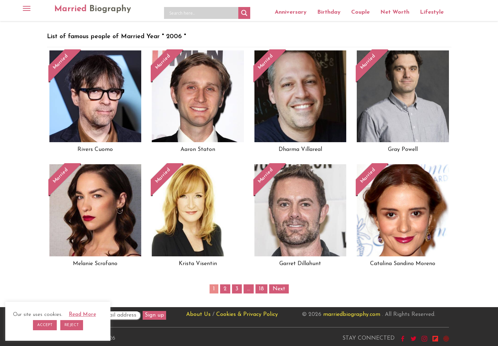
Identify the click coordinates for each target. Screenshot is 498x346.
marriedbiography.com (351, 314)
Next (279, 289)
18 (261, 289)
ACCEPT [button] (45, 325)
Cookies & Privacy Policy (247, 314)
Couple (360, 12)
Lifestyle (432, 12)
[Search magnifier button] (244, 13)
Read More (82, 314)
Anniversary (291, 12)
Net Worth (394, 12)
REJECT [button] (71, 325)
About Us (198, 314)
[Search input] (203, 13)
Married (92, 9)
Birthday (329, 12)
